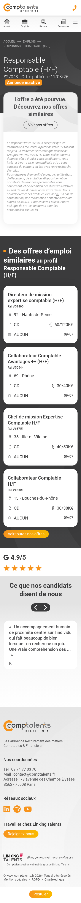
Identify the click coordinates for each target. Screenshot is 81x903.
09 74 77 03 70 (23, 769)
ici (57, 194)
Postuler (40, 894)
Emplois (29, 41)
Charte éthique (54, 879)
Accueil (9, 41)
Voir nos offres (40, 125)
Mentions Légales (15, 879)
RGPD (36, 879)
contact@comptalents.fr (34, 774)
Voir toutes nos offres (26, 534)
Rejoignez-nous (21, 834)
